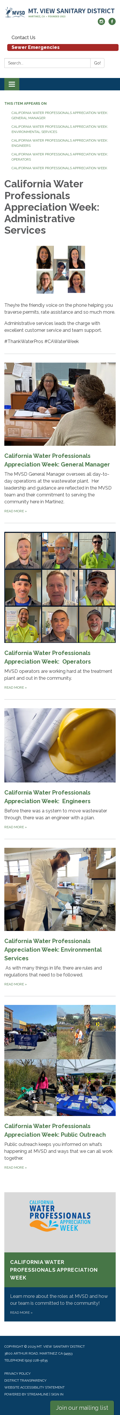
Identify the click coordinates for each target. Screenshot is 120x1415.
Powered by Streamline (26, 1394)
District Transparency (25, 1380)
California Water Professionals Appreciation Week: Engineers (60, 143)
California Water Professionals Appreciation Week (59, 168)
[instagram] (101, 23)
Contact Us (23, 37)
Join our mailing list (82, 1407)
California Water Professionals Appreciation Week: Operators (60, 156)
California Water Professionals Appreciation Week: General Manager (60, 115)
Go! (97, 63)
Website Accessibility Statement (34, 1387)
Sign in (57, 1394)
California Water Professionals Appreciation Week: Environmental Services (60, 129)
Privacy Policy (17, 1374)
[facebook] (112, 23)
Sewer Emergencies (36, 47)
